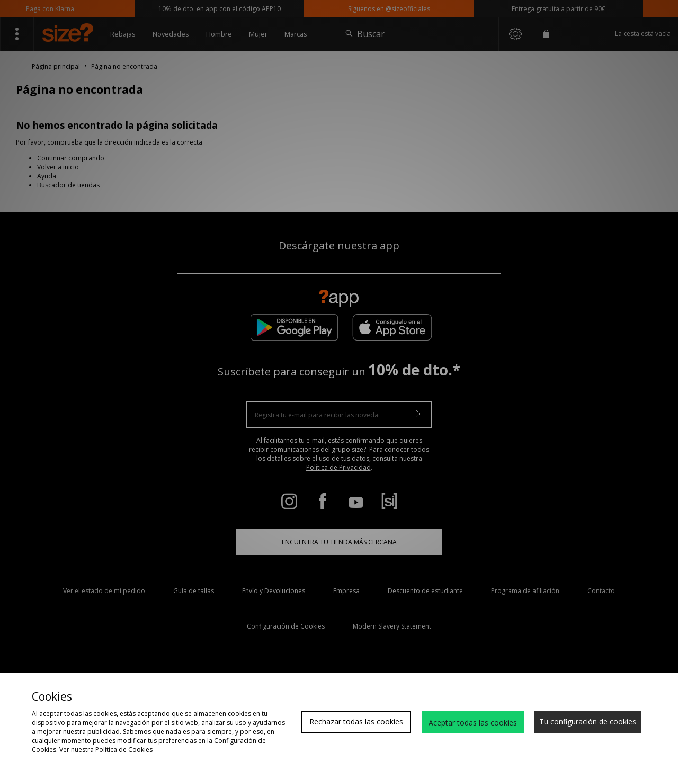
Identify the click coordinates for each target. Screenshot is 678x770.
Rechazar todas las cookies (356, 722)
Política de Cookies (124, 749)
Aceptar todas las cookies (473, 723)
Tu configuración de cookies (587, 722)
